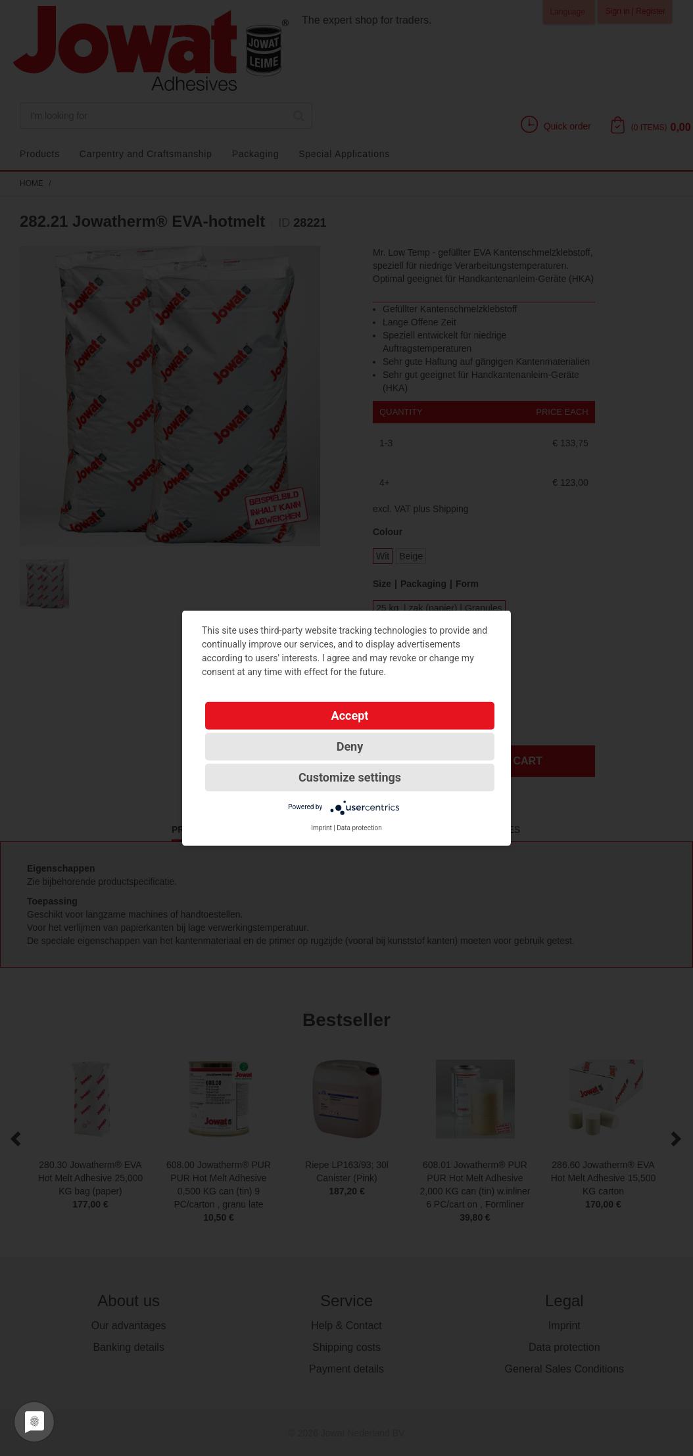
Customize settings (350, 777)
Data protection (359, 827)
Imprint (321, 827)
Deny (350, 746)
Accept (350, 715)
